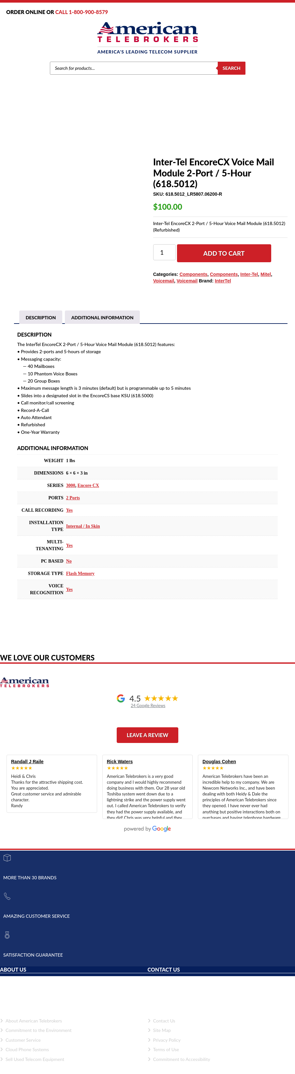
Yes (69, 517)
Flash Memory (80, 580)
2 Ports (73, 505)
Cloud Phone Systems (24, 1056)
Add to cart (224, 253)
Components (107, 132)
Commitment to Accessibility (179, 1066)
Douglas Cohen (219, 768)
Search (232, 68)
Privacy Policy (164, 1047)
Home (55, 132)
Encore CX (88, 492)
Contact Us (161, 1027)
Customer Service (20, 1047)
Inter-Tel (249, 274)
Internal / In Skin (83, 533)
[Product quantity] (164, 252)
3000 (70, 492)
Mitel (86, 132)
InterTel (223, 280)
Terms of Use (163, 1056)
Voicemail (163, 280)
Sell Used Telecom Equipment (32, 1066)
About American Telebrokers (31, 1027)
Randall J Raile (27, 768)
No (69, 568)
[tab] (41, 324)
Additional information (102, 324)
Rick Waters (120, 768)
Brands (71, 132)
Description (41, 324)
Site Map (159, 1037)
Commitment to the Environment (35, 1037)
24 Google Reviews (148, 712)
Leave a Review (148, 742)
